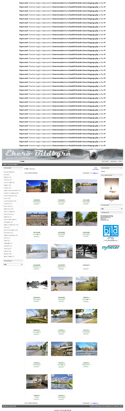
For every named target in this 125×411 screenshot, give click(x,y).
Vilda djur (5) (7, 248)
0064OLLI (37, 330)
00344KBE (61, 297)
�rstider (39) (8, 254)
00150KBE (61, 232)
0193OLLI (86, 363)
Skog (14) (7, 227)
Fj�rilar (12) (7, 177)
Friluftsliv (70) (8, 180)
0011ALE (111, 200)
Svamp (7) (7, 238)
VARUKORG (113, 161)
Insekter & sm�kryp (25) (11, 193)
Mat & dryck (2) (8, 206)
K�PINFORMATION (105, 217)
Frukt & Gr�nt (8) (9, 182)
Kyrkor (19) (7, 198)
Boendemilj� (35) (9, 172)
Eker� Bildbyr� (67, 410)
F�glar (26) (7, 185)
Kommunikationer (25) (10, 196)
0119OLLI (61, 330)
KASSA (120, 161)
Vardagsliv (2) (8, 246)
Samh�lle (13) (8, 222)
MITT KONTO (105, 161)
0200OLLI (61, 395)
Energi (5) (7, 174)
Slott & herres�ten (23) (11, 230)
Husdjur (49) (7, 188)
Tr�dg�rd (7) (8, 243)
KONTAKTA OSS (104, 220)
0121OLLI (86, 330)
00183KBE (36, 265)
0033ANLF (36, 297)
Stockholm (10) (8, 233)
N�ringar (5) (8, 217)
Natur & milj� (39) (9, 211)
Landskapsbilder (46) (10, 201)
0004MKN (61, 200)
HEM (5, 164)
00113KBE (86, 200)
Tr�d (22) (7, 240)
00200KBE (61, 265)
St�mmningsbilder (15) (11, 235)
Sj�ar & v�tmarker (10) (11, 225)
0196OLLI (37, 395)
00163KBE (86, 232)
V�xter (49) (7, 251)
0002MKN (37, 200)
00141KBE (36, 232)
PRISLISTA (103, 219)
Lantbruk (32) (8, 203)
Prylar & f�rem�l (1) (10, 219)
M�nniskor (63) (8, 209)
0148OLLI (37, 363)
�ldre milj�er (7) (9, 256)
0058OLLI (86, 297)
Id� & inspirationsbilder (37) (12, 190)
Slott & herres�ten (13, 164)
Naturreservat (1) (9, 214)
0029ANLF (86, 265)
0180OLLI (61, 363)
